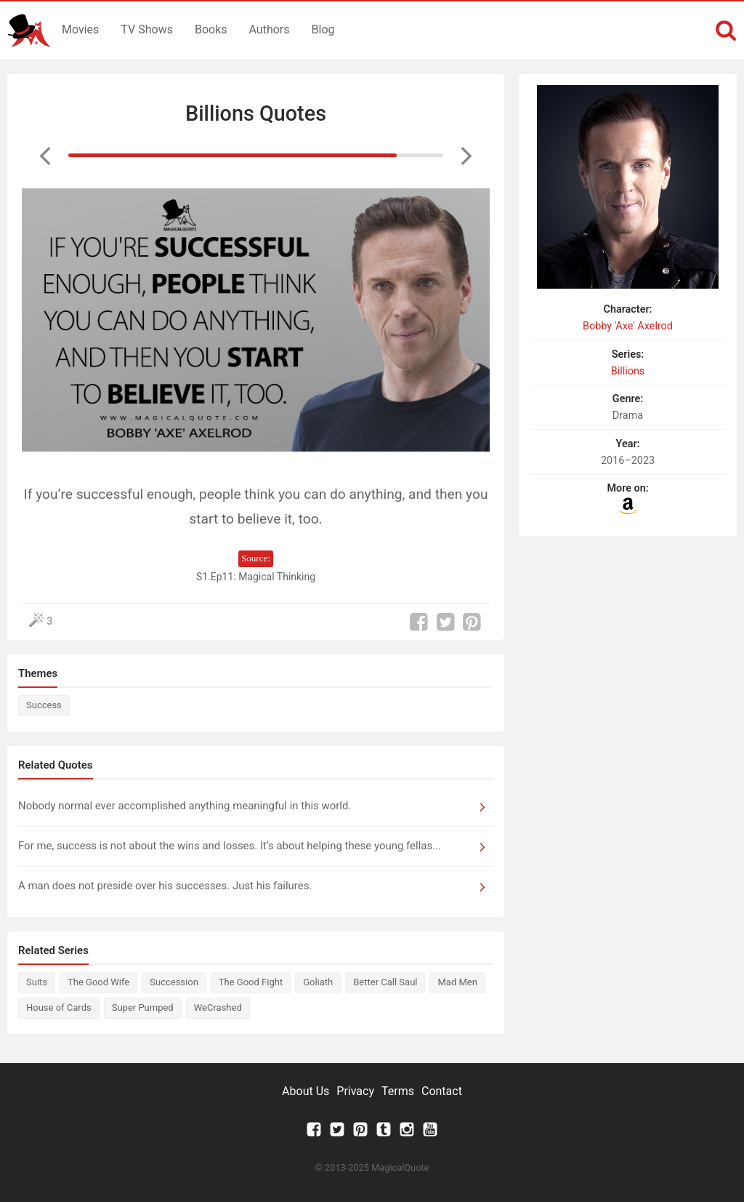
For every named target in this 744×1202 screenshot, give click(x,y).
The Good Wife (98, 982)
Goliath (318, 982)
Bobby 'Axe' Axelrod (628, 326)
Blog (323, 29)
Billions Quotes (255, 113)
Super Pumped (143, 1007)
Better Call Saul (385, 982)
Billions (628, 371)
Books (211, 29)
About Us (305, 1091)
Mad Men (457, 982)
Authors (269, 29)
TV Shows (147, 29)
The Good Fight (251, 982)
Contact (441, 1091)
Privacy (355, 1091)
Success (44, 705)
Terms (397, 1091)
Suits (36, 982)
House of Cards (59, 1007)
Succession (174, 982)
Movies (80, 29)
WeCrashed (218, 1007)
